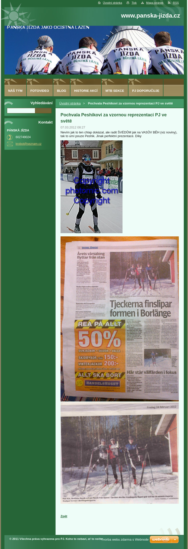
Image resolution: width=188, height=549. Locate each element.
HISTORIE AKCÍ (86, 91)
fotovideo (40, 91)
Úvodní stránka (112, 2)
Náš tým (15, 91)
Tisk (134, 2)
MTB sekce (114, 91)
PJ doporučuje (145, 91)
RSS (176, 2)
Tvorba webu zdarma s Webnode (125, 539)
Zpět (64, 516)
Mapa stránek (154, 2)
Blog (61, 91)
